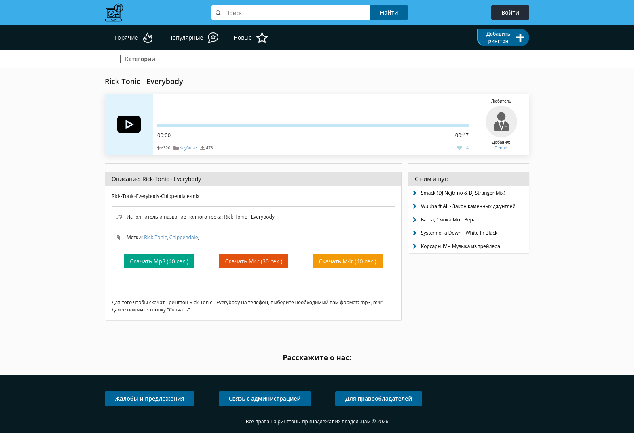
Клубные (188, 148)
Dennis (501, 148)
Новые (242, 37)
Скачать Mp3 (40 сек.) (159, 261)
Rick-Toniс (155, 237)
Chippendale (183, 237)
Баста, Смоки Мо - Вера (448, 219)
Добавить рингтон (498, 37)
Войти (510, 12)
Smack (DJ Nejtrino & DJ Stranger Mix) (463, 192)
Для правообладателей (378, 398)
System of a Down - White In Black (459, 232)
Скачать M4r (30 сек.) (253, 261)
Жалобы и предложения (149, 398)
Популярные (185, 37)
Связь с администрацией (265, 398)
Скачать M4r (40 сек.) (347, 261)
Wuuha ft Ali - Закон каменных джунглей (468, 206)
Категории (140, 59)
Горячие (126, 37)
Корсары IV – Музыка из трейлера (460, 246)
